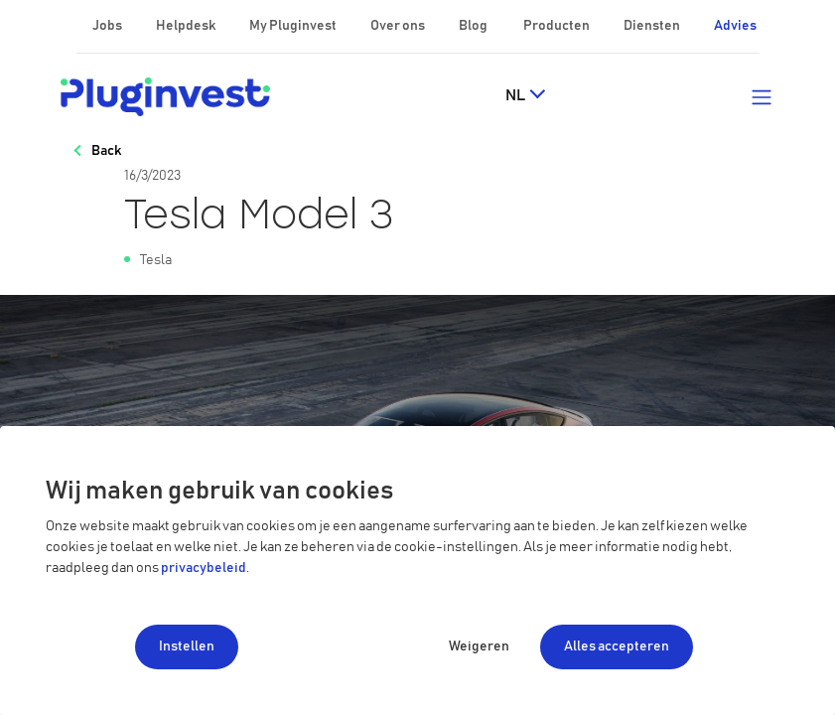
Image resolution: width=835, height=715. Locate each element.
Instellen (186, 646)
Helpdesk (186, 26)
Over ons (398, 26)
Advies (735, 26)
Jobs (108, 26)
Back (106, 151)
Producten (557, 26)
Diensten (653, 26)
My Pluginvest (294, 26)
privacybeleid (203, 568)
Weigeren (479, 646)
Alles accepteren (616, 646)
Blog (474, 26)
